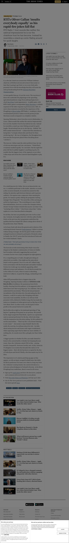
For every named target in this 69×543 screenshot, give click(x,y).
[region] (34, 531)
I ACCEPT (62, 529)
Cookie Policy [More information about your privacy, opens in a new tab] (6, 534)
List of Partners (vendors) (36, 528)
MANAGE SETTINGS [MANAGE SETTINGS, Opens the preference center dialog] (62, 533)
